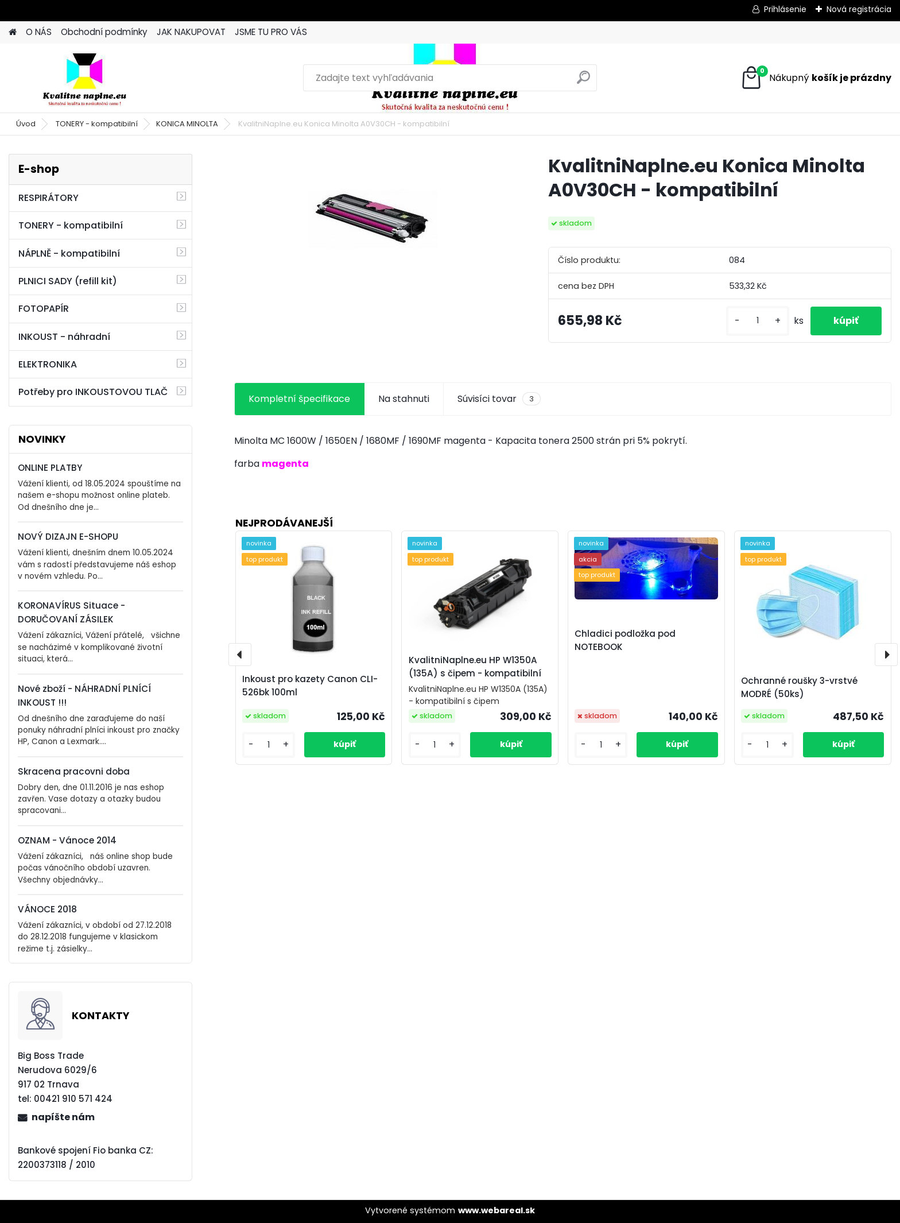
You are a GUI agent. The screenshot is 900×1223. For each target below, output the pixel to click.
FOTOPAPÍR (43, 308)
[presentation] (239, 654)
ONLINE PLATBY (50, 468)
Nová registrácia (859, 9)
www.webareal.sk (496, 1210)
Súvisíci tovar (499, 399)
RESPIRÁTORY (48, 197)
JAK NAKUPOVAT (191, 32)
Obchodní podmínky (104, 32)
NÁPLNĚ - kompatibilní (69, 253)
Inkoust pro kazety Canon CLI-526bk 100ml (310, 685)
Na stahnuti (403, 398)
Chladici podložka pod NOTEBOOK (625, 640)
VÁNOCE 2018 (47, 909)
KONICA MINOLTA (187, 123)
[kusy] (757, 321)
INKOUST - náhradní (64, 336)
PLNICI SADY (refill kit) (67, 281)
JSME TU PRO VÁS (271, 32)
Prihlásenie (785, 9)
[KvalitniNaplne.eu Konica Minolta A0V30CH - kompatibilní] (372, 218)
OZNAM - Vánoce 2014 (67, 840)
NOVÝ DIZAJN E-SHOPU (68, 537)
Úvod (26, 123)
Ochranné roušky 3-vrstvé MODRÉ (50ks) (799, 687)
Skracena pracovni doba (74, 771)
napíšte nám (63, 1117)
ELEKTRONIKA (47, 364)
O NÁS (39, 32)
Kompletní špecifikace (299, 398)
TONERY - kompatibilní (97, 123)
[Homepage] (13, 32)
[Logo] (87, 78)
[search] (583, 82)
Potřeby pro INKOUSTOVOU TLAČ (93, 391)
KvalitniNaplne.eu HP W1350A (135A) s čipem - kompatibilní (475, 666)
